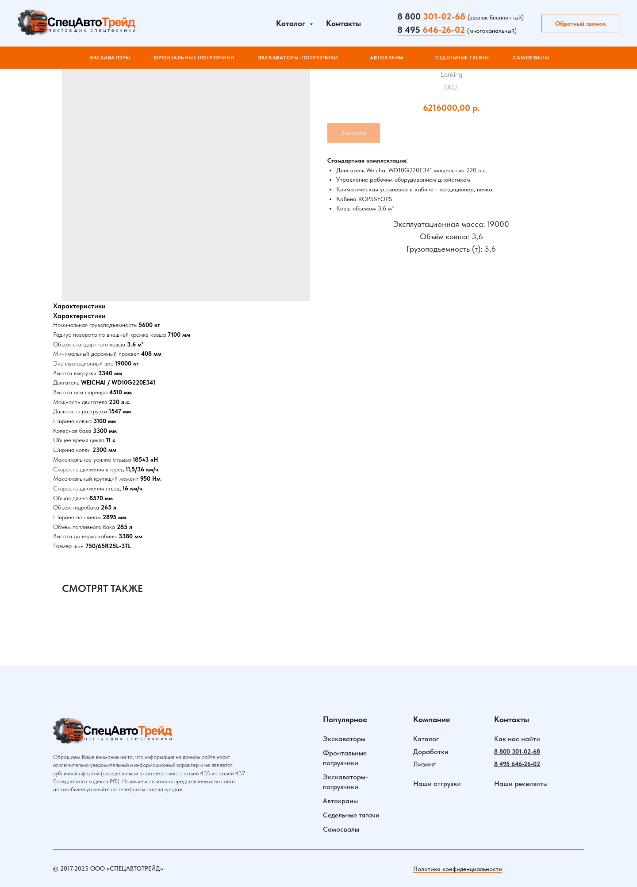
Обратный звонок (580, 23)
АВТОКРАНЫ (387, 57)
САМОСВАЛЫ (531, 57)
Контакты (343, 23)
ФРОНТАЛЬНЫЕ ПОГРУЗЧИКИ (194, 57)
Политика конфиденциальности (457, 868)
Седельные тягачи (351, 815)
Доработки (431, 751)
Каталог (426, 739)
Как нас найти (517, 739)
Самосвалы (341, 829)
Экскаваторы (109, 57)
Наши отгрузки (437, 783)
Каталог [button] (291, 23)
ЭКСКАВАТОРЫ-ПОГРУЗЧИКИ (298, 57)
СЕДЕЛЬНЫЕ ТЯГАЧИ (462, 57)
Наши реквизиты (521, 783)
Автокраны (340, 801)
